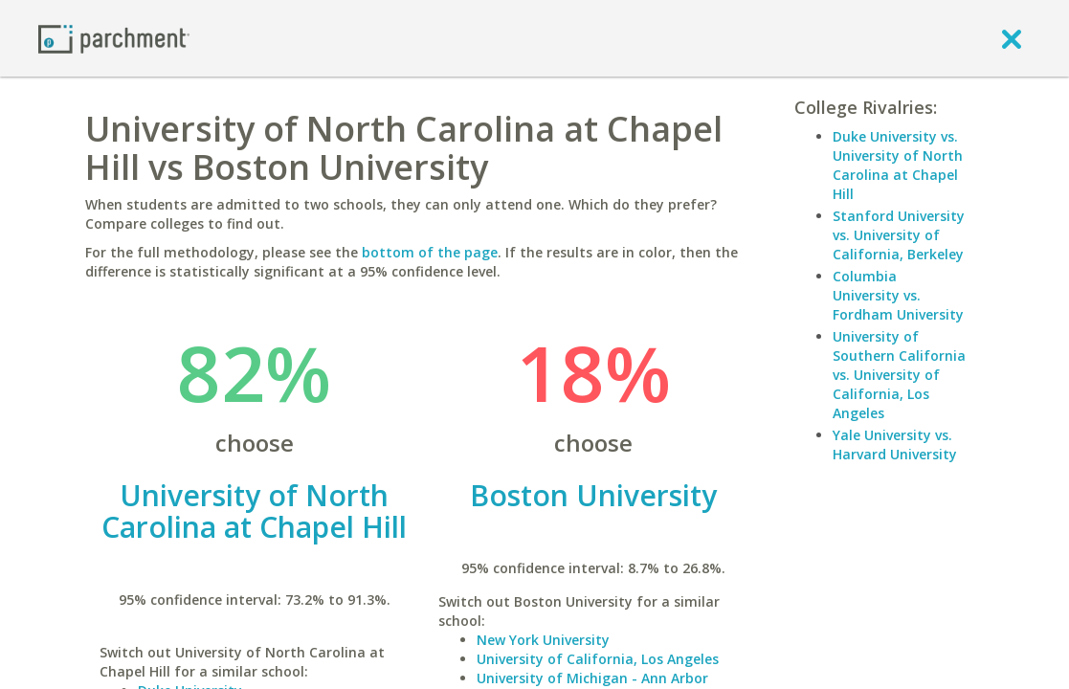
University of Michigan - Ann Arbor (592, 678)
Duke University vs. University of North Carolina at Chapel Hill (898, 165)
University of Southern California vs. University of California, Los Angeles (899, 374)
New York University (543, 640)
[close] (1011, 38)
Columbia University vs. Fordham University (898, 295)
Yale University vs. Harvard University (895, 444)
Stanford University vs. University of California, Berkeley (899, 235)
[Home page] (113, 38)
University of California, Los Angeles (598, 659)
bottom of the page (430, 252)
